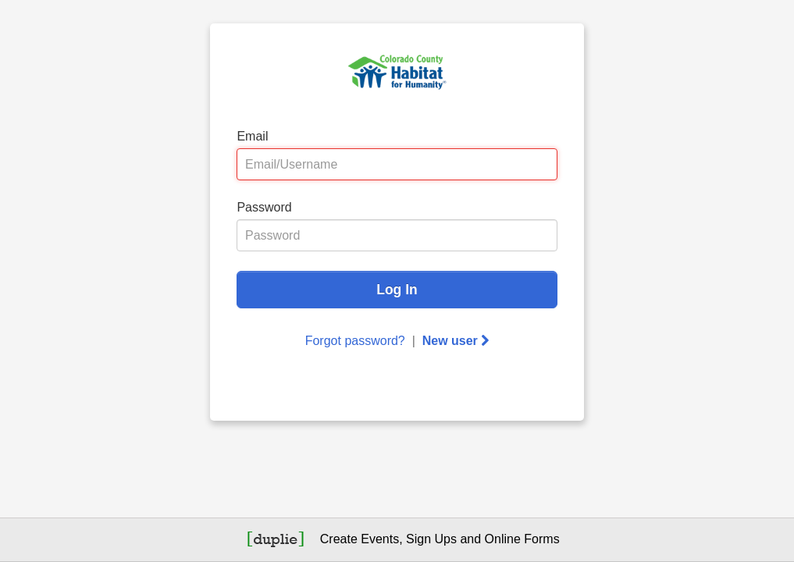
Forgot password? (355, 340)
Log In (396, 289)
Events (380, 539)
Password (264, 207)
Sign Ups (431, 539)
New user (456, 340)
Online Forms (522, 539)
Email (252, 136)
